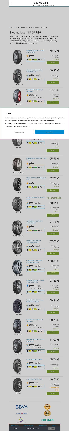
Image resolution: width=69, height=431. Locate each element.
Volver (15, 428)
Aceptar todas (49, 132)
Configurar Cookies (19, 132)
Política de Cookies (24, 126)
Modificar (51, 428)
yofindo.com (14, 118)
